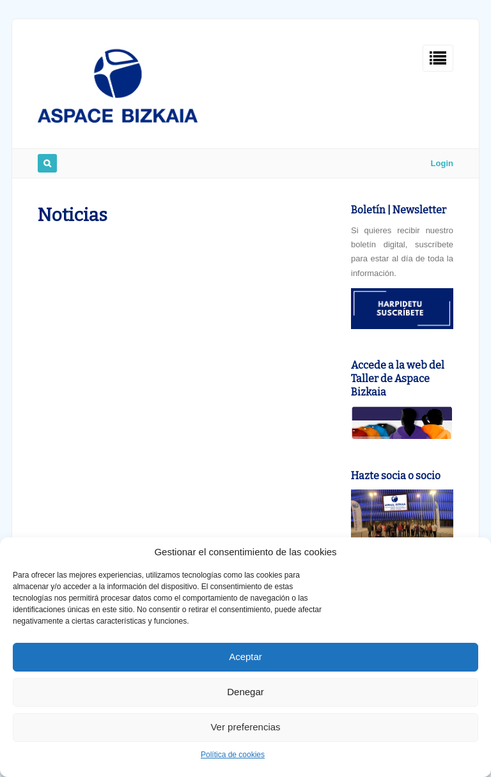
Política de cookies (233, 754)
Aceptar (245, 656)
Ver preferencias (245, 726)
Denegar (245, 691)
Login (442, 163)
